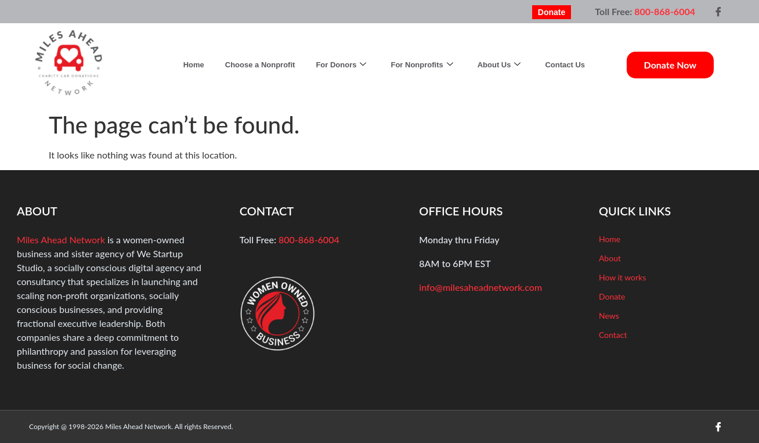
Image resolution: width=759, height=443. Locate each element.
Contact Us (565, 64)
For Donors (341, 65)
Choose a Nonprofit (260, 64)
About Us (499, 65)
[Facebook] (718, 11)
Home (193, 64)
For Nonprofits (422, 65)
